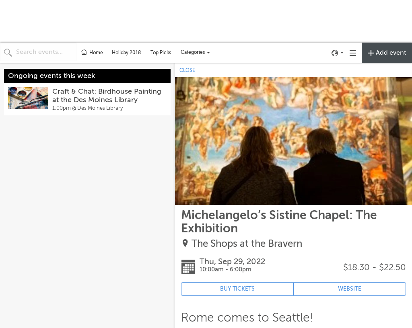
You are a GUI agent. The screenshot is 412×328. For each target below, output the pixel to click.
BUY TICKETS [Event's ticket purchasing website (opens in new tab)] (237, 289)
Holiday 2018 (126, 52)
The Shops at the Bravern (247, 243)
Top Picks (160, 52)
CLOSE (187, 70)
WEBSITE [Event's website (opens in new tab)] (349, 289)
